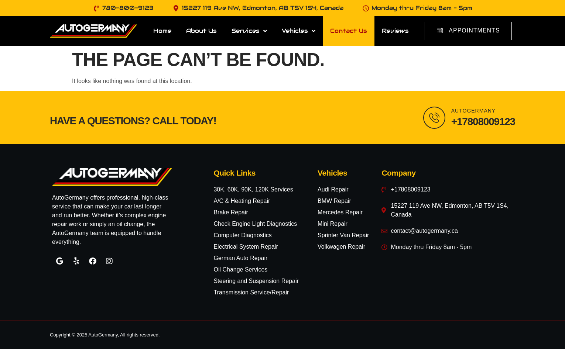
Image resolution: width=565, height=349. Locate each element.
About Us (201, 31)
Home (162, 31)
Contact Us (348, 31)
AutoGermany (473, 111)
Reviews (395, 31)
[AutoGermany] (434, 118)
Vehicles (298, 31)
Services (249, 31)
